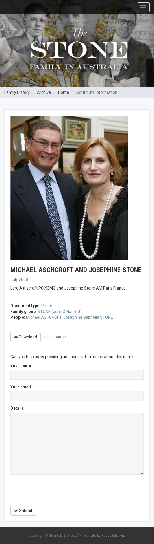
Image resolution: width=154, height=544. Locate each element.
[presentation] (54, 490)
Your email (20, 386)
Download (25, 337)
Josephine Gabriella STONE (88, 317)
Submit (23, 510)
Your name (20, 365)
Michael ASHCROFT (44, 317)
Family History (17, 92)
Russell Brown (112, 536)
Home (63, 92)
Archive (44, 92)
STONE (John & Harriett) (60, 311)
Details (17, 408)
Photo (46, 305)
